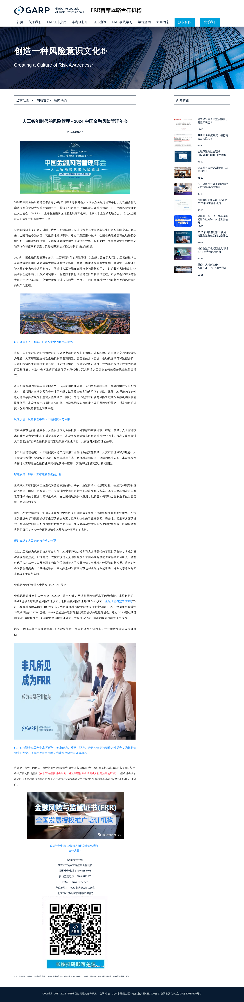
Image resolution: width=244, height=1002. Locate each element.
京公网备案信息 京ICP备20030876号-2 (180, 993)
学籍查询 (144, 22)
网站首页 (43, 100)
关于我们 (35, 22)
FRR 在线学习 (122, 22)
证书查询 (100, 22)
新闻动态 (162, 22)
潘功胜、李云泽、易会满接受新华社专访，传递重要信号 (213, 219)
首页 (20, 22)
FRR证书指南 (57, 22)
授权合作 (184, 22)
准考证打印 (80, 22)
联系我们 (210, 22)
